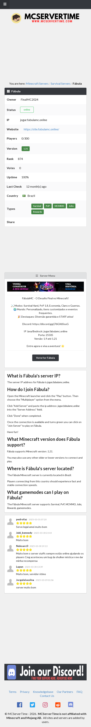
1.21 (25, 148)
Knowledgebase (43, 691)
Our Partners (65, 691)
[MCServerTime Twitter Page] (32, 705)
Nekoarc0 (22, 545)
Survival (37, 206)
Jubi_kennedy (24, 532)
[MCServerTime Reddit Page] (58, 705)
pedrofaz (22, 519)
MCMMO (59, 206)
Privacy (24, 691)
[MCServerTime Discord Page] (71, 705)
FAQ (79, 691)
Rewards (37, 211)
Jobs (71, 206)
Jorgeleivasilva (25, 579)
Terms (12, 691)
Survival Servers (60, 83)
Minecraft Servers (37, 83)
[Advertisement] (47, 52)
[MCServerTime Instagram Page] (45, 705)
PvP (48, 206)
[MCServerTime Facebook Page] (20, 705)
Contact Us (47, 695)
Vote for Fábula (45, 357)
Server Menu (45, 275)
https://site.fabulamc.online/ (41, 129)
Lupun (19, 566)
